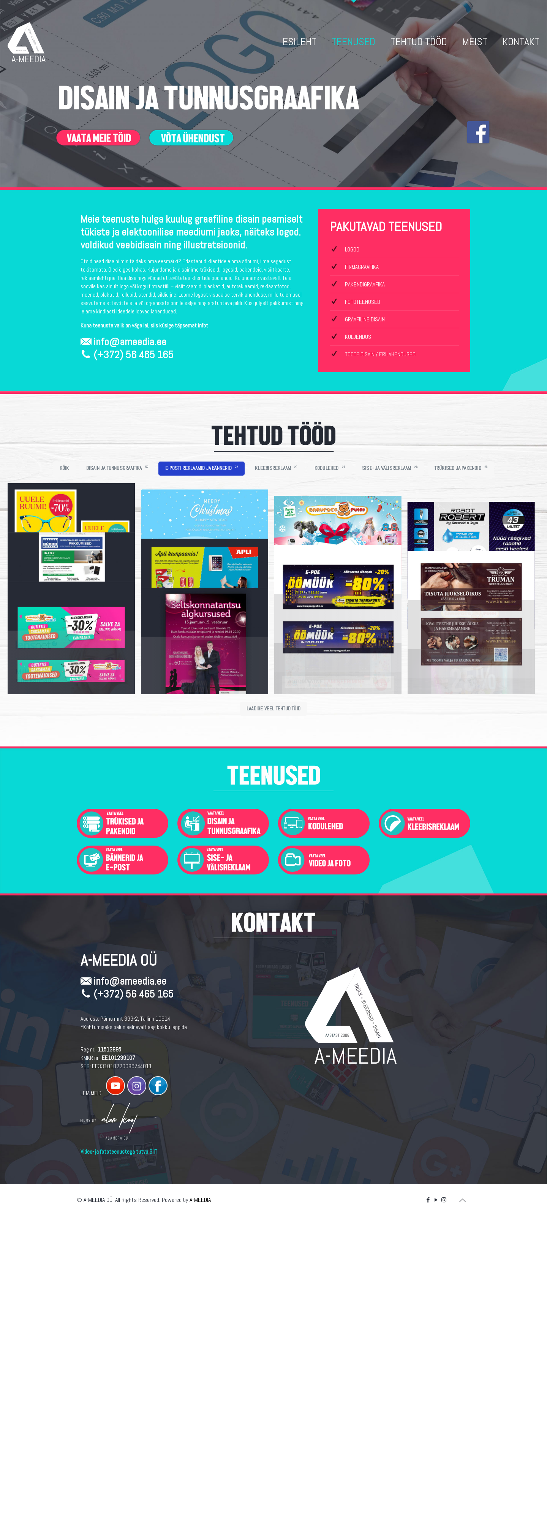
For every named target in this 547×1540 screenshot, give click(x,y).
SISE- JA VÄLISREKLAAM (389, 468)
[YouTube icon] (436, 1521)
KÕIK (64, 468)
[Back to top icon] (462, 1522)
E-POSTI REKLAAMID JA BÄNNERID (201, 468)
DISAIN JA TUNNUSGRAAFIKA (117, 468)
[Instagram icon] (444, 1521)
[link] (122, 1144)
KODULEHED (330, 468)
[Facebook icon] (428, 1521)
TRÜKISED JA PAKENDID (461, 468)
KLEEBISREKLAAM (276, 468)
